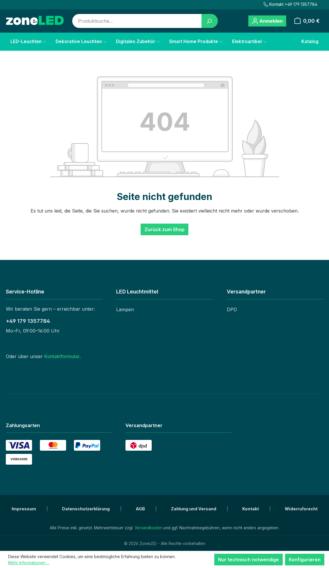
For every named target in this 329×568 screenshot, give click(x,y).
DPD (232, 309)
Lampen (125, 309)
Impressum (24, 508)
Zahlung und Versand (194, 508)
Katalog (310, 41)
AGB (141, 508)
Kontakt (251, 508)
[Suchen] (209, 21)
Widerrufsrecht (301, 508)
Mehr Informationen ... (28, 562)
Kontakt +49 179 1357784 (290, 4)
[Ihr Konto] (267, 20)
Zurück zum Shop (164, 229)
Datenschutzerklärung (86, 508)
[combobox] (137, 21)
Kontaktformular (61, 356)
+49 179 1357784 (28, 321)
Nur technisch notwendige (248, 559)
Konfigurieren (305, 559)
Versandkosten (148, 527)
